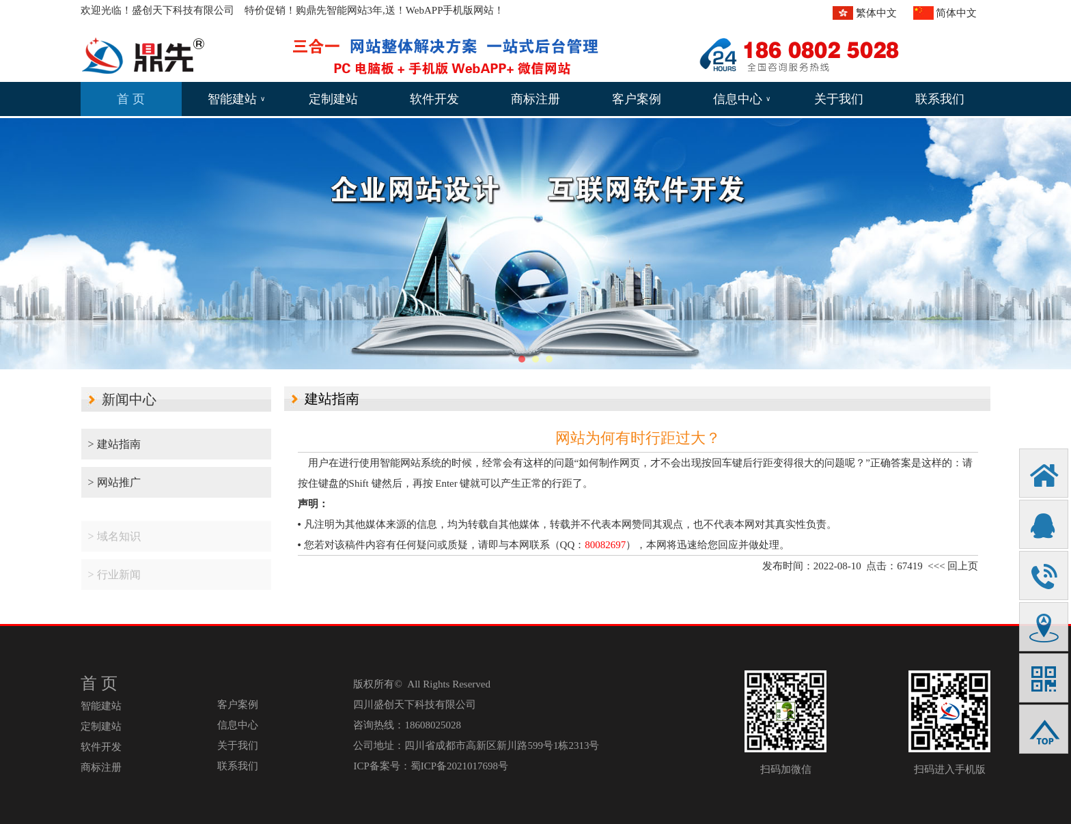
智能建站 (236, 99)
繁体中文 (876, 13)
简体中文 (956, 13)
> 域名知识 (114, 543)
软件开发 (434, 99)
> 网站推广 (114, 482)
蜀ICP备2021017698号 (459, 766)
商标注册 (535, 99)
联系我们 (939, 99)
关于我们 (838, 99)
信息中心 (741, 99)
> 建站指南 (114, 444)
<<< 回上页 (953, 565)
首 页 (131, 99)
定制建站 (333, 99)
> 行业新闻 (114, 581)
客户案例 (636, 99)
